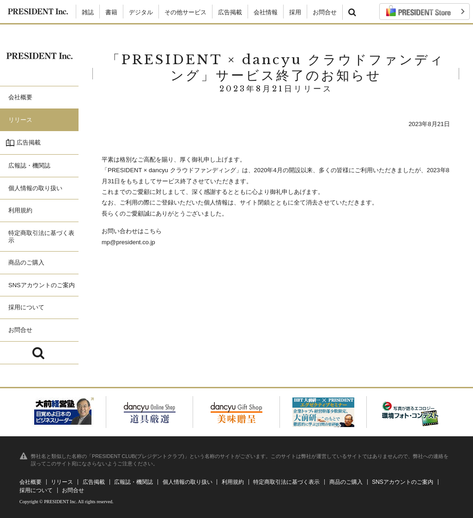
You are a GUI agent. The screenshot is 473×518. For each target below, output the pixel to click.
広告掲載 (230, 12)
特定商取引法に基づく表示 (286, 482)
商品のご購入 (346, 482)
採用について (36, 490)
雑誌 (88, 12)
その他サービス (185, 12)
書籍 (111, 12)
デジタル (141, 12)
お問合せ (325, 12)
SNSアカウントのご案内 (402, 482)
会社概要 (30, 482)
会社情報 (266, 12)
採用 (295, 12)
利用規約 (233, 482)
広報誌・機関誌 (133, 482)
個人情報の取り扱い (187, 482)
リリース (62, 482)
